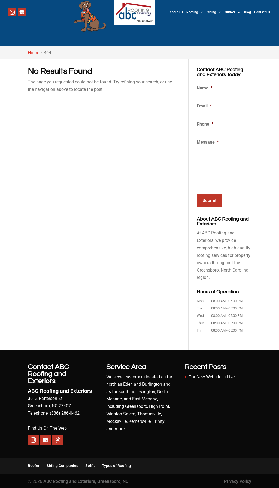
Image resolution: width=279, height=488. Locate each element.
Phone (205, 124)
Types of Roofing (116, 464)
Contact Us (262, 12)
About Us (176, 12)
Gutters (230, 12)
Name (205, 88)
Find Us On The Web (47, 426)
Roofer (34, 464)
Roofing (192, 12)
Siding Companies (62, 464)
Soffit (90, 464)
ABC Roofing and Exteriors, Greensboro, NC (85, 480)
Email (204, 106)
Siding (211, 12)
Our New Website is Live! (212, 375)
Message (208, 142)
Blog (247, 12)
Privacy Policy (237, 480)
